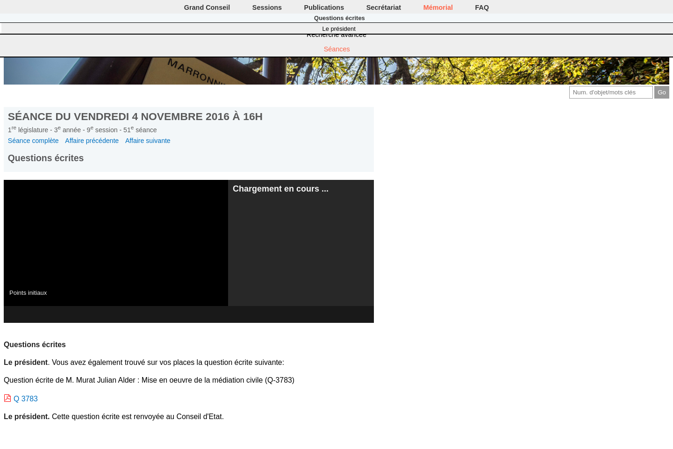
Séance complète (33, 140)
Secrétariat (383, 7)
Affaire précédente (92, 140)
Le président (339, 28)
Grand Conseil (207, 7)
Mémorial (438, 7)
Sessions (267, 7)
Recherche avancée (336, 34)
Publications (324, 7)
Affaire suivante (148, 140)
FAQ (482, 7)
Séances (337, 49)
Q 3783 (26, 399)
